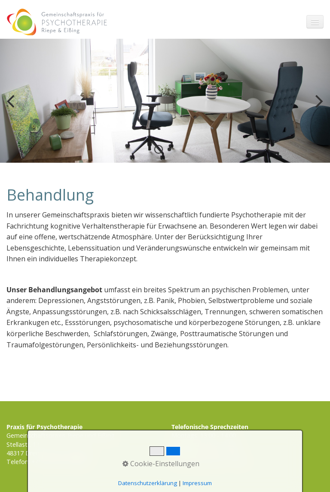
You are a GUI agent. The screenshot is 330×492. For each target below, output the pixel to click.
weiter (317, 107)
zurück (12, 107)
